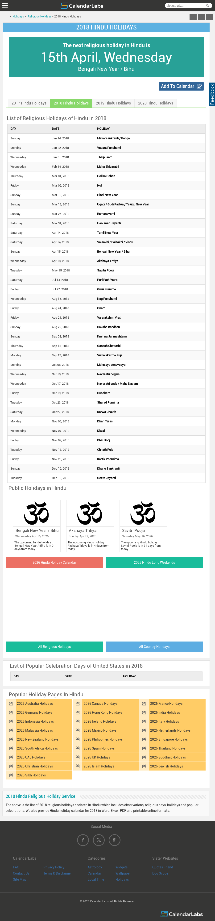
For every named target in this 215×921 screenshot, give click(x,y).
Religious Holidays (39, 16)
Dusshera (103, 393)
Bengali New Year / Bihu (113, 251)
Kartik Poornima (108, 459)
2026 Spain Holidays (99, 748)
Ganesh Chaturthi (108, 346)
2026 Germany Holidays (34, 712)
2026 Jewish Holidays (166, 766)
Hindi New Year (107, 195)
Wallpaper (123, 873)
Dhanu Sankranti (108, 468)
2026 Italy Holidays (164, 721)
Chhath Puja (105, 449)
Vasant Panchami (109, 148)
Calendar (94, 873)
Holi (99, 185)
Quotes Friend (162, 867)
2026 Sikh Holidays (31, 775)
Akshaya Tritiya (107, 261)
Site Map (19, 879)
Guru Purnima (106, 289)
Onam (101, 308)
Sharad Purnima (108, 402)
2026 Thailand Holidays (168, 748)
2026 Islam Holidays (99, 766)
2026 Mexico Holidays (100, 730)
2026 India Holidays (165, 712)
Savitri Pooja (105, 270)
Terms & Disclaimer (57, 873)
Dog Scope (160, 873)
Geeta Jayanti (106, 478)
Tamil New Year (107, 232)
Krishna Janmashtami (112, 336)
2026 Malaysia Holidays (35, 730)
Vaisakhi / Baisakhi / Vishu (115, 242)
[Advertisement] (106, 603)
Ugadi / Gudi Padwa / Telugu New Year (123, 204)
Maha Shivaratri (108, 166)
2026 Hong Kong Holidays (103, 712)
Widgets (122, 867)
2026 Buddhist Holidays (168, 757)
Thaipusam (104, 157)
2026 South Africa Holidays (37, 748)
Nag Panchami (107, 298)
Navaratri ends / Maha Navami (117, 383)
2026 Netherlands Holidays (170, 730)
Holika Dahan (106, 176)
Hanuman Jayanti (109, 223)
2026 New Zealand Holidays (37, 739)
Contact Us (21, 873)
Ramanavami (106, 214)
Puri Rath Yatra (107, 280)
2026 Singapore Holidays (169, 739)
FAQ (16, 867)
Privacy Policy (53, 867)
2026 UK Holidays (97, 757)
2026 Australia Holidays (35, 703)
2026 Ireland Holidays (100, 721)
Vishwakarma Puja (109, 355)
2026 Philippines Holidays (103, 739)
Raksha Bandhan (108, 327)
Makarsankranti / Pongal (113, 138)
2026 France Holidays (166, 703)
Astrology (95, 867)
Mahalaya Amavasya (111, 365)
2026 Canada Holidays (100, 703)
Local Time (96, 879)
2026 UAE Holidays (31, 757)
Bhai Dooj (103, 440)
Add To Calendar (177, 86)
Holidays (18, 16)
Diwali (101, 431)
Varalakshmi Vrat (108, 317)
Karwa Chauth (106, 412)
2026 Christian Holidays (35, 766)
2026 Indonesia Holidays (35, 721)
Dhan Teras (105, 421)
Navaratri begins (108, 374)
